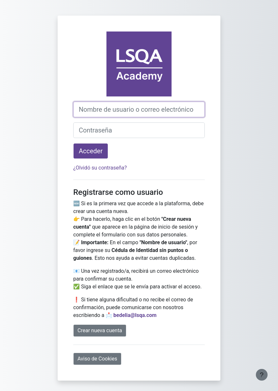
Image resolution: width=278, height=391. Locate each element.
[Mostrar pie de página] (262, 375)
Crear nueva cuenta (99, 330)
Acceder (91, 151)
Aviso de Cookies (97, 359)
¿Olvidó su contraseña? (100, 168)
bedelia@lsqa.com (135, 315)
